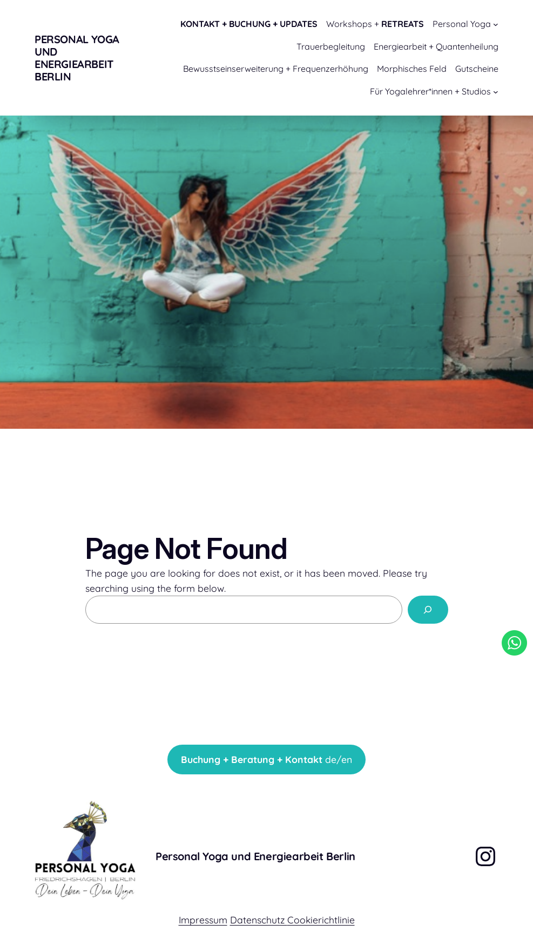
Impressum (203, 920)
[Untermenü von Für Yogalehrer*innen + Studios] (495, 91)
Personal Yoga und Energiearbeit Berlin (77, 57)
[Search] (428, 609)
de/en (266, 759)
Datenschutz (258, 920)
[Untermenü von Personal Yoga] (495, 24)
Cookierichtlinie (321, 920)
